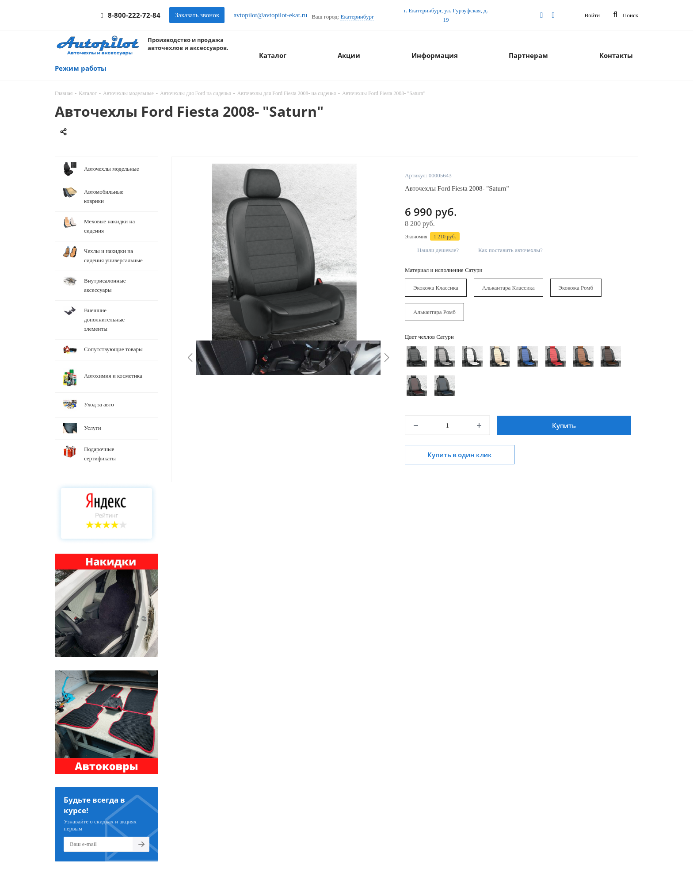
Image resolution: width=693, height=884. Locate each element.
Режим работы (81, 68)
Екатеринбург (357, 16)
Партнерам (528, 55)
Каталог (272, 55)
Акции (349, 55)
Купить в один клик (459, 454)
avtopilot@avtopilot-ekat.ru (270, 15)
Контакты (616, 55)
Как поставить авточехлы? (510, 250)
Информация (434, 55)
